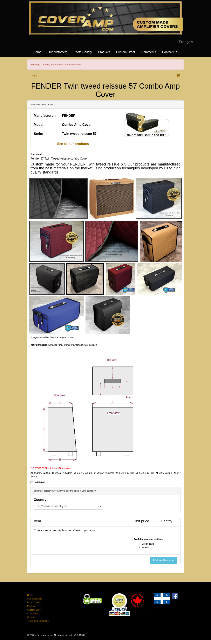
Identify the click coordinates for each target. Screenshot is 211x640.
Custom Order (125, 52)
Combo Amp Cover (77, 124)
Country (40, 499)
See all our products (73, 144)
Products (104, 52)
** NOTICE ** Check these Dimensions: (51, 468)
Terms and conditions (38, 621)
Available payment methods (148, 539)
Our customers (57, 52)
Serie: (38, 133)
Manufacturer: (45, 115)
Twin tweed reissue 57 (79, 133)
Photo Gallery (83, 52)
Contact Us (169, 52)
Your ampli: (36, 154)
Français (186, 42)
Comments (148, 52)
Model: (39, 124)
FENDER (69, 115)
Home (37, 52)
